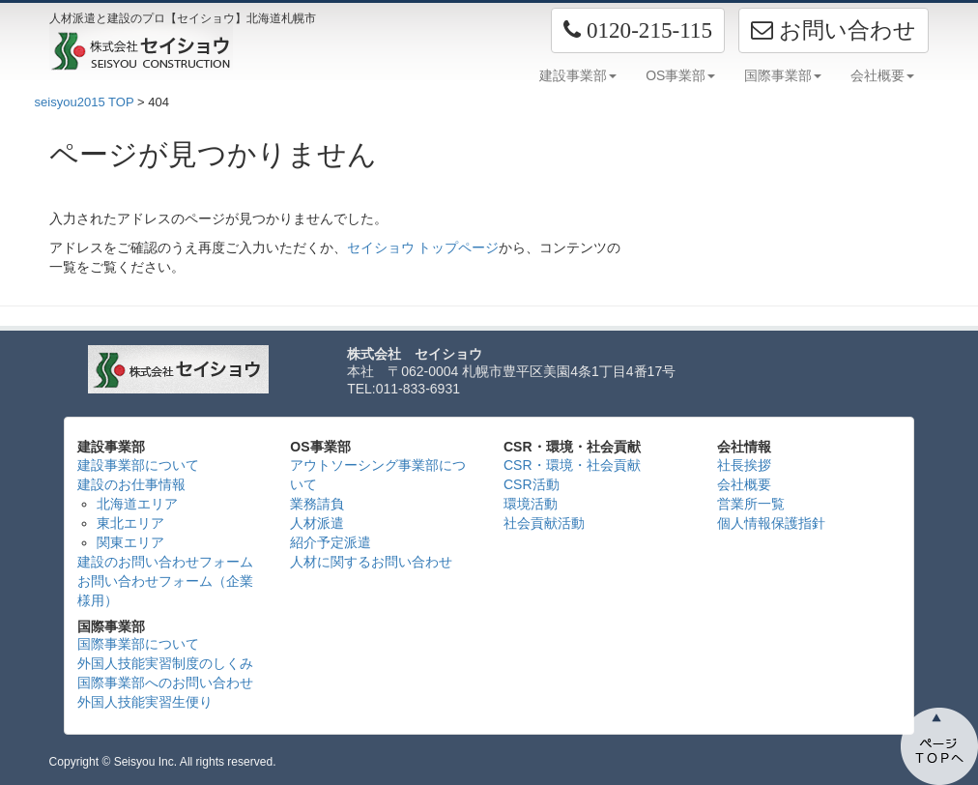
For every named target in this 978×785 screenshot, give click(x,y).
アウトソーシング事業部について (378, 474)
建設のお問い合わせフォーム (165, 561)
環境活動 (530, 503)
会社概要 (744, 484)
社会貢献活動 (544, 523)
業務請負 (317, 503)
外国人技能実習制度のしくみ (165, 663)
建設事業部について (138, 465)
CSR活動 (531, 484)
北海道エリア (137, 503)
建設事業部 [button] (578, 75)
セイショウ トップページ (423, 247)
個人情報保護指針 (771, 523)
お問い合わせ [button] (833, 30)
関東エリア (130, 542)
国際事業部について (138, 644)
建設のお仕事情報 (131, 484)
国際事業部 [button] (782, 75)
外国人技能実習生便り (145, 702)
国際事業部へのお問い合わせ (165, 682)
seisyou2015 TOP (84, 102)
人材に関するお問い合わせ (371, 561)
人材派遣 (317, 523)
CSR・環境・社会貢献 (572, 465)
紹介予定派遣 (330, 542)
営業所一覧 (751, 503)
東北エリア (130, 523)
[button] (638, 30)
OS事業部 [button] (680, 75)
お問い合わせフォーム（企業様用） (165, 590)
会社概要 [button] (882, 75)
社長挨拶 (744, 465)
